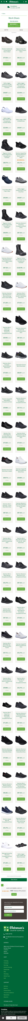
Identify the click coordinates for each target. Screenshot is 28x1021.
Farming (6, 965)
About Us (6, 997)
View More (14, 880)
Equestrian (6, 969)
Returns (6, 988)
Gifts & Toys (7, 976)
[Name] (14, 907)
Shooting (6, 974)
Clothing (6, 961)
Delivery (6, 986)
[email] (14, 911)
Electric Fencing (8, 967)
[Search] (4, 2)
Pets (5, 972)
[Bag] (26, 2)
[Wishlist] (7, 2)
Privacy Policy (7, 990)
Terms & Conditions (9, 993)
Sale (5, 978)
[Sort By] (6, 30)
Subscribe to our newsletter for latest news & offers (13, 903)
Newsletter (6, 995)
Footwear (6, 963)
